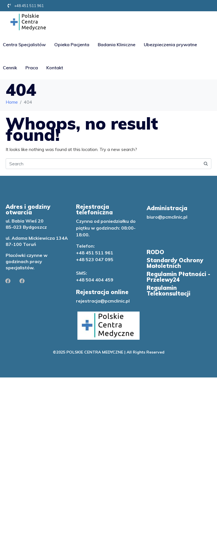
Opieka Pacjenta (71, 44)
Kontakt (54, 67)
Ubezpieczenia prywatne (170, 44)
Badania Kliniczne (116, 44)
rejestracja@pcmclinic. (101, 301)
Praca (31, 67)
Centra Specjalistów (24, 44)
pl (128, 301)
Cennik (10, 67)
